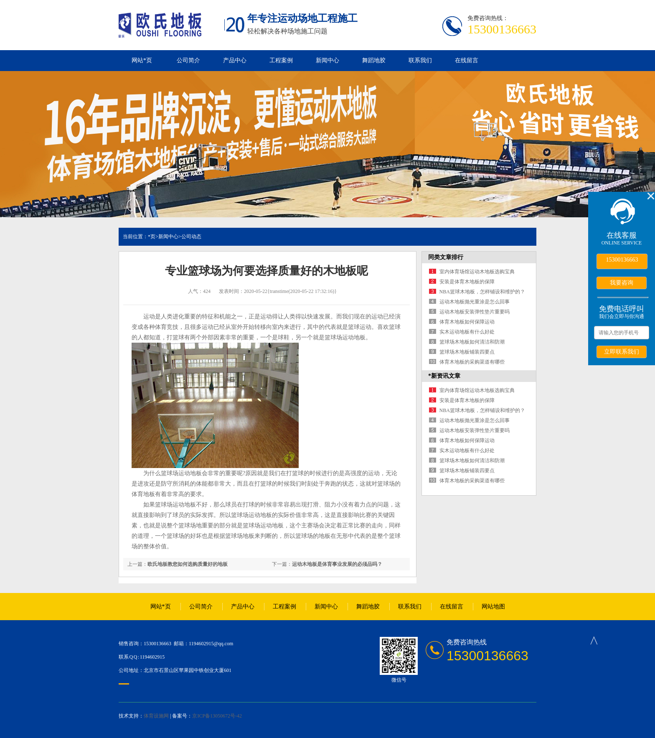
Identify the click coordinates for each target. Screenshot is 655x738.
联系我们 (420, 60)
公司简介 (188, 60)
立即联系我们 (621, 351)
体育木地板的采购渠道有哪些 (472, 362)
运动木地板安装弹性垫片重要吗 (474, 312)
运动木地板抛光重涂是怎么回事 (474, 302)
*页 (151, 236)
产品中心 (234, 60)
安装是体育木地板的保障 (467, 282)
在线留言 (466, 60)
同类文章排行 (445, 257)
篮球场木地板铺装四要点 (467, 352)
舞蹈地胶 (374, 60)
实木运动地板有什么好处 (467, 332)
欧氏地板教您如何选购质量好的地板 (187, 564)
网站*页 (142, 60)
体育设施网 (156, 716)
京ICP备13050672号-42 (217, 716)
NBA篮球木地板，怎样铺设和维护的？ (482, 292)
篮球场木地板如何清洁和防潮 (472, 342)
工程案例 (281, 60)
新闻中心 (327, 60)
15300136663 (622, 260)
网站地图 (493, 606)
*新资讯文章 (444, 376)
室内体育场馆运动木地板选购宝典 (477, 272)
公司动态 (191, 236)
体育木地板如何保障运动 (467, 322)
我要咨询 (621, 282)
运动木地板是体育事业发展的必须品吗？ (337, 564)
